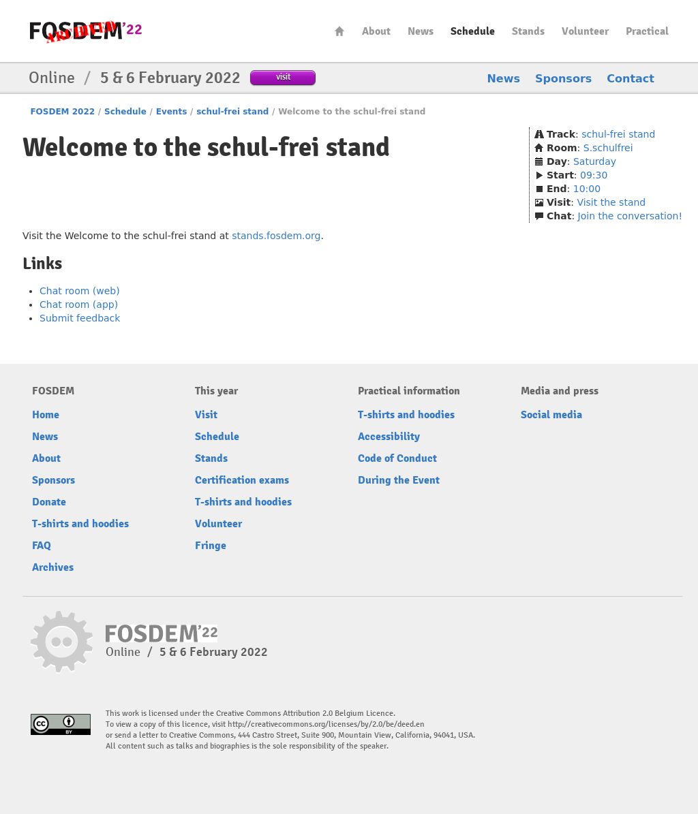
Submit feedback (80, 318)
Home (339, 31)
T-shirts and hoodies (80, 524)
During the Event (399, 480)
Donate (49, 502)
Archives (53, 567)
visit (283, 77)
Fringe (210, 545)
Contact (630, 78)
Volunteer (585, 31)
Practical (647, 31)
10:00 (587, 188)
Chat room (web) (80, 290)
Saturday (594, 161)
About (376, 31)
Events (171, 111)
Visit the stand (611, 202)
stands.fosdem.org (276, 235)
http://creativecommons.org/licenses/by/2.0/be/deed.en (326, 724)
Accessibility (389, 436)
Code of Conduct (397, 458)
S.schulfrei (608, 147)
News (421, 31)
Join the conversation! (630, 215)
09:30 (593, 175)
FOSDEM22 (86, 31)
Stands (528, 31)
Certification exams (242, 480)
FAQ (41, 545)
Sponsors (563, 78)
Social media (551, 415)
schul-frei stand (232, 111)
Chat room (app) (79, 304)
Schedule (473, 31)
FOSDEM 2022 (62, 111)
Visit (206, 415)
